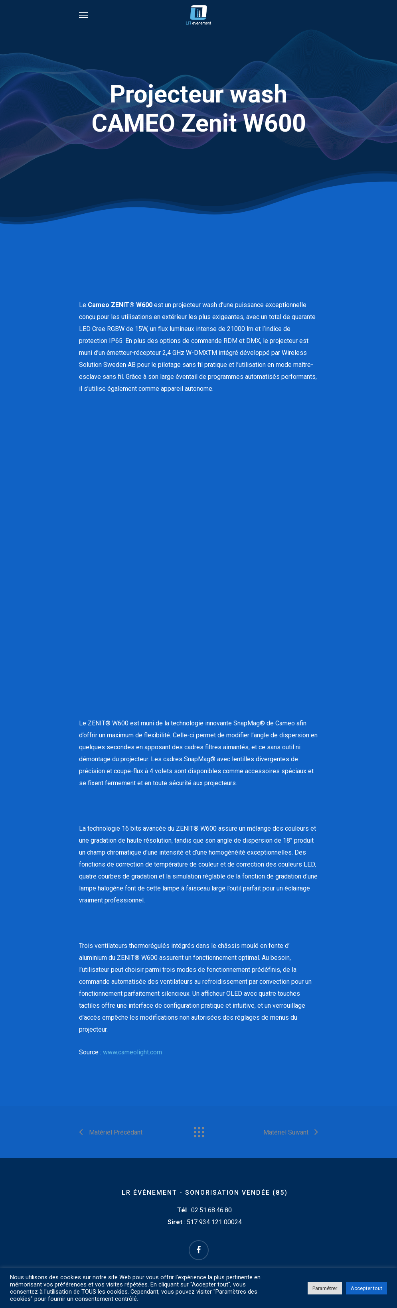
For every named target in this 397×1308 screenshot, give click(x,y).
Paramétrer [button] (324, 1288)
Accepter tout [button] (366, 1288)
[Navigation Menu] (83, 15)
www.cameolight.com (132, 1052)
